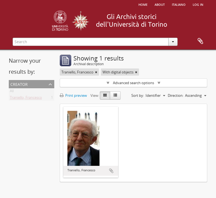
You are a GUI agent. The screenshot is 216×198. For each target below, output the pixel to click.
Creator (19, 83)
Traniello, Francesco (26, 98)
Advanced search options (133, 82)
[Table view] (115, 95)
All (12, 91)
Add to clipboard (111, 171)
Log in (198, 4)
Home (142, 4)
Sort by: (137, 95)
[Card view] (105, 95)
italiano (179, 4)
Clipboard (200, 41)
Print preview (73, 95)
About (160, 4)
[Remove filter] (96, 72)
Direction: (175, 95)
